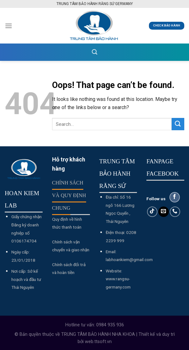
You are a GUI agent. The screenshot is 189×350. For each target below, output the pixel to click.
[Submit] (178, 124)
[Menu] (8, 25)
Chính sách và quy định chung (69, 195)
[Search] (94, 52)
